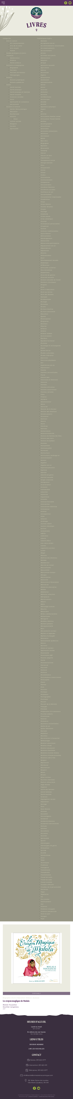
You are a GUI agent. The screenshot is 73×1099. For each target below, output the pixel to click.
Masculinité (45, 570)
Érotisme (44, 343)
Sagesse (44, 787)
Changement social (48, 160)
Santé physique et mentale (20, 92)
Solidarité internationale (50, 823)
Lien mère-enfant (47, 543)
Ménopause (45, 597)
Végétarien (45, 894)
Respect (44, 770)
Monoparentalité (47, 626)
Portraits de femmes (17, 72)
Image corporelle (47, 480)
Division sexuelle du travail (51, 280)
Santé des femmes (47, 789)
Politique (44, 692)
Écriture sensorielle (48, 311)
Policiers (44, 689)
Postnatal (44, 699)
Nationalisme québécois (49, 641)
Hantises (44, 428)
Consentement (46, 194)
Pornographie (46, 697)
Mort (42, 628)
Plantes (43, 684)
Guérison (44, 419)
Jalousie (44, 519)
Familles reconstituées (49, 372)
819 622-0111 (43, 1065)
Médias (43, 589)
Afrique (43, 63)
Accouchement (46, 50)
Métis (43, 604)
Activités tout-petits (48, 55)
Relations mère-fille (48, 758)
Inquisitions (45, 497)
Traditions (44, 865)
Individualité (45, 489)
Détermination (46, 255)
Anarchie (44, 90)
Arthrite (43, 114)
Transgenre (45, 867)
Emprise (44, 326)
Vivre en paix (45, 914)
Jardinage (44, 521)
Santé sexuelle (15, 94)
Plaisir (43, 682)
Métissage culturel (48, 606)
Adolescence (15, 58)
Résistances (45, 767)
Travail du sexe (46, 880)
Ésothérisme (14, 114)
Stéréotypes (45, 843)
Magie (43, 553)
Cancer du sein (46, 155)
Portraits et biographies (15, 65)
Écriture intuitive (47, 309)
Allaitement (45, 80)
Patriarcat (44, 665)
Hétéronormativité (47, 433)
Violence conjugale (48, 909)
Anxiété (43, 102)
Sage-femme (45, 784)
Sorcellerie (45, 831)
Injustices (44, 494)
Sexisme (44, 811)
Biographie (14, 68)
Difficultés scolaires (48, 267)
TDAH (42, 860)
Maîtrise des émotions (49, 558)
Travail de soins (46, 877)
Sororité (44, 836)
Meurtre (44, 609)
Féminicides (45, 377)
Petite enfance (15, 63)
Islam (43, 516)
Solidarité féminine (48, 821)
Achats (43, 53)
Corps (43, 202)
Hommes (44, 443)
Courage (44, 211)
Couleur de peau (47, 207)
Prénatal (44, 709)
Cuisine (43, 228)
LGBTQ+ (43, 533)
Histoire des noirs (47, 438)
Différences (45, 265)
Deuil (42, 258)
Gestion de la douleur (49, 409)
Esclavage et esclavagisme (51, 346)
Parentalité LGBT (47, 655)
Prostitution (45, 716)
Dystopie (44, 297)
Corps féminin (46, 204)
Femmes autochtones (49, 389)
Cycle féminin (46, 233)
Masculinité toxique (48, 572)
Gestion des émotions (49, 411)
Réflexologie (45, 741)
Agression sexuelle (48, 65)
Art (42, 111)
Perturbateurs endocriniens (51, 677)
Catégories (7, 38)
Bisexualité (45, 148)
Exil (42, 363)
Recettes (44, 736)
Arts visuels (14, 48)
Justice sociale (15, 121)
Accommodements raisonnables (52, 46)
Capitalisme (45, 158)
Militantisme (45, 616)
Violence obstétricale (49, 911)
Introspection (46, 514)
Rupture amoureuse (48, 782)
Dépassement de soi (48, 246)
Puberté (44, 719)
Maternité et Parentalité (50, 582)
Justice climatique (47, 526)
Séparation (45, 802)
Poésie (12, 50)
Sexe (42, 806)
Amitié (43, 85)
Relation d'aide (46, 745)
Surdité (43, 853)
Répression (45, 762)
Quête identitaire (47, 728)
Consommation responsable (51, 197)
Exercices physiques (48, 360)
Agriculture (45, 68)
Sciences (44, 797)
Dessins (43, 253)
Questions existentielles (50, 723)
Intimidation (45, 509)
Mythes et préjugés (48, 636)
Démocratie (45, 241)
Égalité (43, 316)
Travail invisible (46, 882)
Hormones (44, 450)
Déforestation (46, 236)
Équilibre (44, 338)
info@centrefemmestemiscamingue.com (38, 1075)
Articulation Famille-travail (51, 116)
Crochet (44, 221)
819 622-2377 (43, 1070)
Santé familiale (46, 792)
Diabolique (45, 263)
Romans (9, 77)
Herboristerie (46, 431)
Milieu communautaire (49, 614)
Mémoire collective (48, 594)
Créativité (44, 214)
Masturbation (46, 577)
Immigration (45, 482)
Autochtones (45, 126)
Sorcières (44, 833)
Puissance (44, 721)
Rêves (43, 772)
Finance (44, 397)
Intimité (43, 511)
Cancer (43, 153)
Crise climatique (47, 219)
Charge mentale (46, 163)
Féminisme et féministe (49, 380)
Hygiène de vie (46, 465)
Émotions (44, 324)
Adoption (44, 60)
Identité (44, 472)
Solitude (44, 826)
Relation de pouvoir (48, 748)
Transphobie (45, 872)
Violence (44, 906)
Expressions (45, 367)
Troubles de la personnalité (51, 887)
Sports (43, 840)
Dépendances (46, 248)
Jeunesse (9, 55)
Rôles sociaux (46, 777)
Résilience (44, 765)
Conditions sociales (48, 189)
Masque (44, 575)
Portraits (13, 70)
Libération (44, 536)
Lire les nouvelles (36, 1049)
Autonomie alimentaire (49, 131)
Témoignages (15, 75)
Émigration (45, 321)
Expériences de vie (48, 365)
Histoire (13, 116)
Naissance (44, 638)
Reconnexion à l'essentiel (50, 738)
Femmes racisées (47, 392)
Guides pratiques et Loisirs (16, 53)
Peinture (44, 670)
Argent (43, 109)
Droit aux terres (46, 292)
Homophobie (45, 445)
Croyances (45, 226)
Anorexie (44, 94)
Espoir (43, 348)
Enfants (43, 331)
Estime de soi (46, 350)
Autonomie (45, 128)
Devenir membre (37, 1044)
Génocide (44, 406)
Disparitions (45, 272)
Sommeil (44, 828)
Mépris (43, 602)
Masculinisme (46, 567)
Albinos (43, 70)
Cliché (43, 170)
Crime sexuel (45, 216)
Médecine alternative (49, 587)
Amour (43, 87)
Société (13, 126)
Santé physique (15, 90)
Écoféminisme (46, 299)
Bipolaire (44, 146)
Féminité (44, 382)
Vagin (43, 892)
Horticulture (45, 453)
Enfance (13, 60)
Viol (42, 904)
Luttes (43, 550)
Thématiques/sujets (44, 38)
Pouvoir (43, 702)
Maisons (44, 555)
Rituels (43, 775)
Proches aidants (47, 714)
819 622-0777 (41, 1060)
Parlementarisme (47, 662)
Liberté (43, 538)
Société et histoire (13, 107)
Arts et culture (11, 41)
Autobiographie (46, 124)
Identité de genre (47, 475)
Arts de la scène (16, 46)
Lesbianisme (45, 531)
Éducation (13, 111)
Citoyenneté (45, 168)
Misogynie (44, 619)
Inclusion (44, 487)
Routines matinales (48, 780)
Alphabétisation (46, 82)
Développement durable (49, 260)
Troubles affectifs (47, 884)
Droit (42, 287)
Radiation (44, 733)
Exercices (44, 358)
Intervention (45, 504)
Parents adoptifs (47, 658)
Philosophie (45, 680)
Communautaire (46, 180)
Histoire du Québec (48, 441)
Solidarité (44, 819)
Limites (43, 545)
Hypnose (44, 470)
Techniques (45, 862)
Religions (13, 124)
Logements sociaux (48, 548)
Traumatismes (46, 875)
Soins (12, 99)
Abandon (44, 41)
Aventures (44, 133)
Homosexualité (46, 448)
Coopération (45, 199)
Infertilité (44, 492)
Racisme (44, 731)
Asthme (43, 121)
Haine (43, 424)
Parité (43, 660)
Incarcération (46, 485)
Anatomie (44, 92)
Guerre (43, 421)
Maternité (44, 580)
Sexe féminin (45, 809)
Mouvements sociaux (48, 631)
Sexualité (44, 814)
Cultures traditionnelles (49, 231)
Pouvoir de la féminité (49, 704)
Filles (43, 394)
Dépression (45, 250)
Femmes (44, 384)
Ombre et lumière (47, 648)
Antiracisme (45, 99)
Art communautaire (17, 43)
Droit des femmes (47, 294)
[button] (3, 3)
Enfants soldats (46, 333)
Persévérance (46, 675)
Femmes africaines (48, 387)
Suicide (43, 850)
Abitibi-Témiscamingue (18, 109)
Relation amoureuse (48, 743)
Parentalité (45, 653)
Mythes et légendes (48, 633)
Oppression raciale (48, 650)
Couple (43, 209)
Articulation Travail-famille (50, 119)
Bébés (43, 138)
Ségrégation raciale (48, 799)
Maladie (44, 560)
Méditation (45, 592)
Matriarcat (45, 584)
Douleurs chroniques (48, 282)
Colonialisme (45, 177)
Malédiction (45, 563)
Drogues (44, 285)
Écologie (44, 302)
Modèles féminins (47, 621)
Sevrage (44, 804)
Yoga (42, 919)
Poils (42, 687)
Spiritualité (14, 128)
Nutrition (44, 645)
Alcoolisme (45, 72)
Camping (44, 150)
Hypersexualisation (48, 467)
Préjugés (44, 706)
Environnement (46, 336)
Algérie (43, 75)
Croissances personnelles (50, 224)
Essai (16, 119)
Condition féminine (48, 187)
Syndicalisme (45, 855)
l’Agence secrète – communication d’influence (41, 1096)
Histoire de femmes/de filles (51, 436)
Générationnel (46, 402)
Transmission (45, 870)
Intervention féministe (49, 506)
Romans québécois (17, 82)
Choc (42, 165)
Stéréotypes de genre (49, 845)
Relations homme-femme (50, 753)
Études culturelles (47, 353)
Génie (43, 404)
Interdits (44, 499)
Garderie (44, 399)
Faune (43, 375)
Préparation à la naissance (51, 711)
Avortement (45, 136)
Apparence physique (48, 107)
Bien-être (44, 141)
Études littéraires (47, 355)
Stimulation (45, 848)
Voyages (44, 916)
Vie (42, 897)
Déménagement (46, 238)
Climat (43, 172)
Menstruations (46, 599)
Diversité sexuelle (47, 277)
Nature (43, 643)
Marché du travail (47, 565)
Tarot (43, 858)
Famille (43, 370)
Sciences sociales (16, 97)
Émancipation (46, 319)
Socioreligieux (46, 816)
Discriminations (46, 270)
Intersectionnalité (47, 502)
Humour (43, 460)
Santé (8, 85)
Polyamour (44, 694)
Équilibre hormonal (48, 341)
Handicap (44, 426)
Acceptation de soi (48, 43)
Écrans (43, 306)
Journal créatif (46, 523)
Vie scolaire (45, 899)
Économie (44, 304)
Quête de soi (45, 726)
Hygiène (44, 463)
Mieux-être (45, 611)
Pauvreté (44, 667)
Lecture (43, 528)
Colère (43, 175)
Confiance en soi (47, 192)
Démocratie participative (50, 243)
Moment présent (47, 624)
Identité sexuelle (47, 477)
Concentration (46, 185)
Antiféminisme (46, 97)
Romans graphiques (17, 80)
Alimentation (45, 77)
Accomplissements (48, 48)
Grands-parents (46, 414)
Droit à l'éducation (47, 289)
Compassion (45, 182)
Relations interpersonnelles (51, 755)
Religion (44, 760)
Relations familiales (48, 750)
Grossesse (44, 416)
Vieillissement (46, 901)
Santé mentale (15, 87)
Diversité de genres (48, 275)
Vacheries (44, 889)
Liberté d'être (46, 541)
